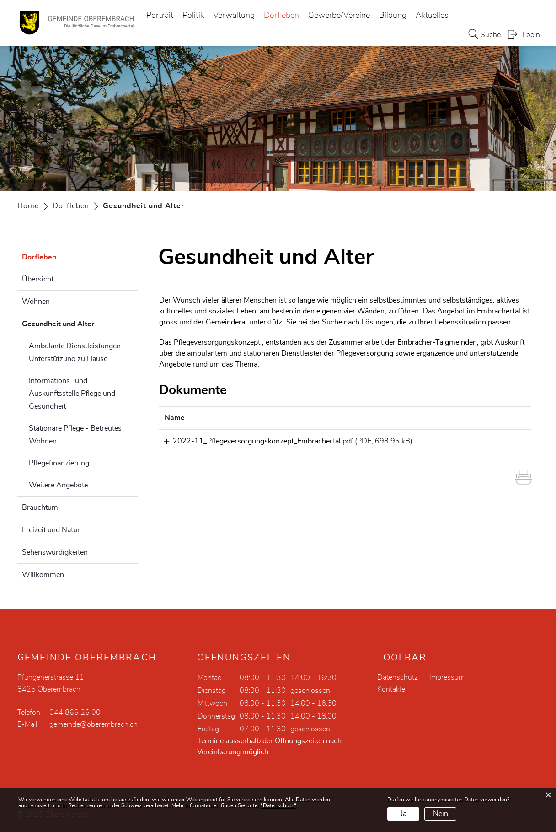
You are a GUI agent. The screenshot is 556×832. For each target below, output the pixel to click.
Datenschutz (397, 677)
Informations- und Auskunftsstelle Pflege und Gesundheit (72, 393)
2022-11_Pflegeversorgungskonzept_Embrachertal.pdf (255, 441)
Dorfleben (281, 15)
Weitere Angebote (58, 485)
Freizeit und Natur (51, 530)
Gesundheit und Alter (80, 323)
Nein (440, 813)
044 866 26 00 (75, 712)
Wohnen (36, 301)
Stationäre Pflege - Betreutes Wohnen (75, 435)
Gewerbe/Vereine (339, 15)
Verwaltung (234, 15)
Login (531, 34)
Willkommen (43, 574)
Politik (193, 15)
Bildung (392, 15)
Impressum (447, 677)
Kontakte (391, 689)
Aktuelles (432, 15)
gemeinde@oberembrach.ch (93, 724)
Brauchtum (40, 507)
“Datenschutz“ (278, 805)
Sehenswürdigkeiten (55, 552)
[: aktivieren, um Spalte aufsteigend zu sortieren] (500, 418)
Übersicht (37, 279)
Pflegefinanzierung (59, 463)
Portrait (159, 15)
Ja (403, 813)
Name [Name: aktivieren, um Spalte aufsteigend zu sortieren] (175, 417)
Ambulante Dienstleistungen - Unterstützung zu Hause (77, 352)
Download (500, 442)
